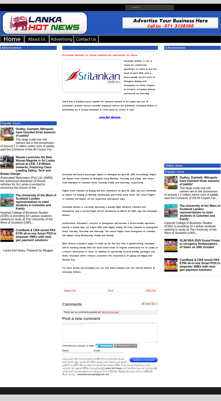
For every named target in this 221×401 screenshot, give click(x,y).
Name (65, 350)
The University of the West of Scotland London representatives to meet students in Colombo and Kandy (36, 202)
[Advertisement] (34, 84)
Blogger (48, 250)
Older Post (150, 290)
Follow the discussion (154, 303)
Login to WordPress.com (125, 346)
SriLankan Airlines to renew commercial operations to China (99, 55)
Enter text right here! (109, 333)
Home (111, 290)
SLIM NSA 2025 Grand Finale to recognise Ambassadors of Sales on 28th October (200, 244)
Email (97, 350)
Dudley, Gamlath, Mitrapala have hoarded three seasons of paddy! (35, 132)
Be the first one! (110, 312)
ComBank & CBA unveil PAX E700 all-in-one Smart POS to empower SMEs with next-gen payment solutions (36, 235)
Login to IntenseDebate (104, 346)
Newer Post (70, 290)
